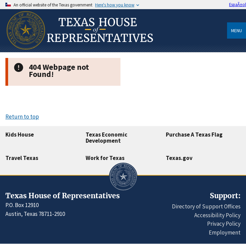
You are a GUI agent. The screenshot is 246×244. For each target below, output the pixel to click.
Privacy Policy (224, 223)
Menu (236, 30)
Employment (225, 232)
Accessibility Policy (217, 215)
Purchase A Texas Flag (194, 134)
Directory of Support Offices (206, 206)
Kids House (19, 134)
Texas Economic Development (106, 138)
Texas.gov (179, 158)
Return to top (22, 116)
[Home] (79, 49)
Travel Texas (21, 158)
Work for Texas (105, 158)
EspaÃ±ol (237, 4)
